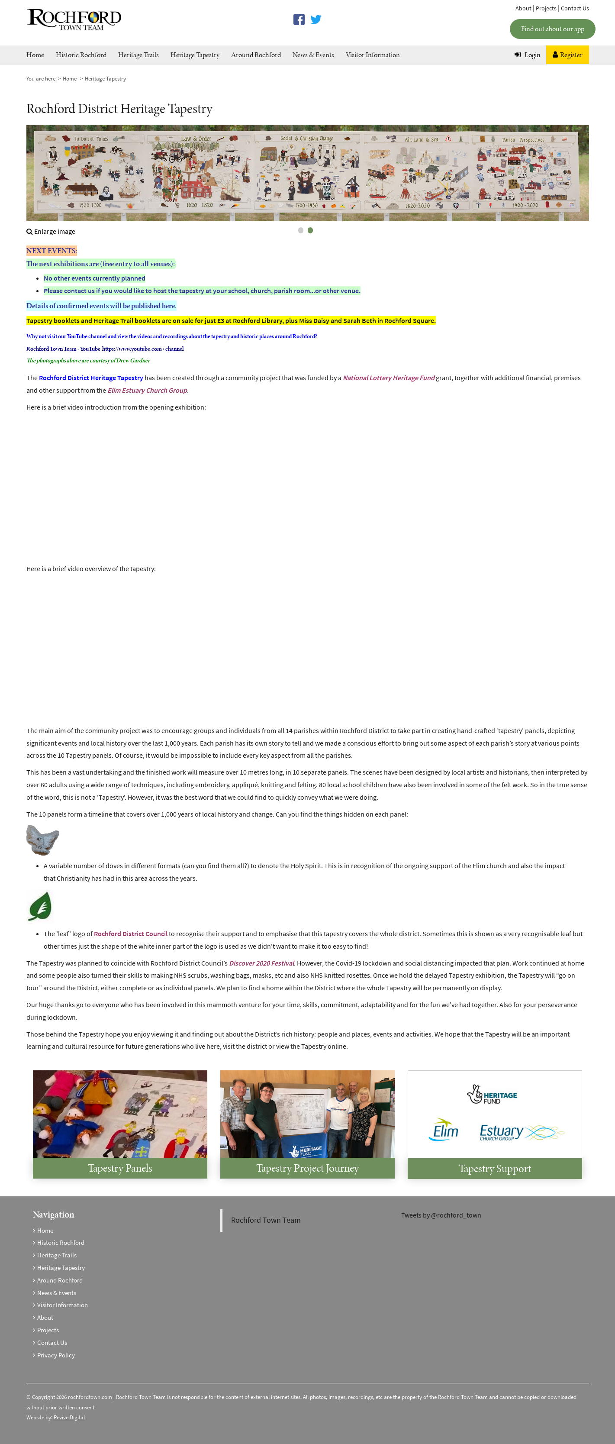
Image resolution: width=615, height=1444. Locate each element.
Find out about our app (552, 29)
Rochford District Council (130, 933)
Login (528, 55)
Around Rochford (256, 55)
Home (35, 55)
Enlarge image (50, 231)
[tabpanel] (307, 181)
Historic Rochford (81, 55)
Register (568, 55)
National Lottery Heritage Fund (389, 377)
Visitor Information (373, 55)
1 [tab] (300, 230)
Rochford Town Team (266, 1220)
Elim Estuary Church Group (147, 390)
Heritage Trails (138, 55)
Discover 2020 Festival (261, 963)
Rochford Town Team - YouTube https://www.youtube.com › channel (105, 349)
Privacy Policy (56, 1355)
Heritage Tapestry (195, 55)
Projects (546, 8)
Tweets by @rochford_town (441, 1215)
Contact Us (575, 8)
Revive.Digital (69, 1417)
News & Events (313, 55)
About (523, 8)
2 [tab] (310, 230)
